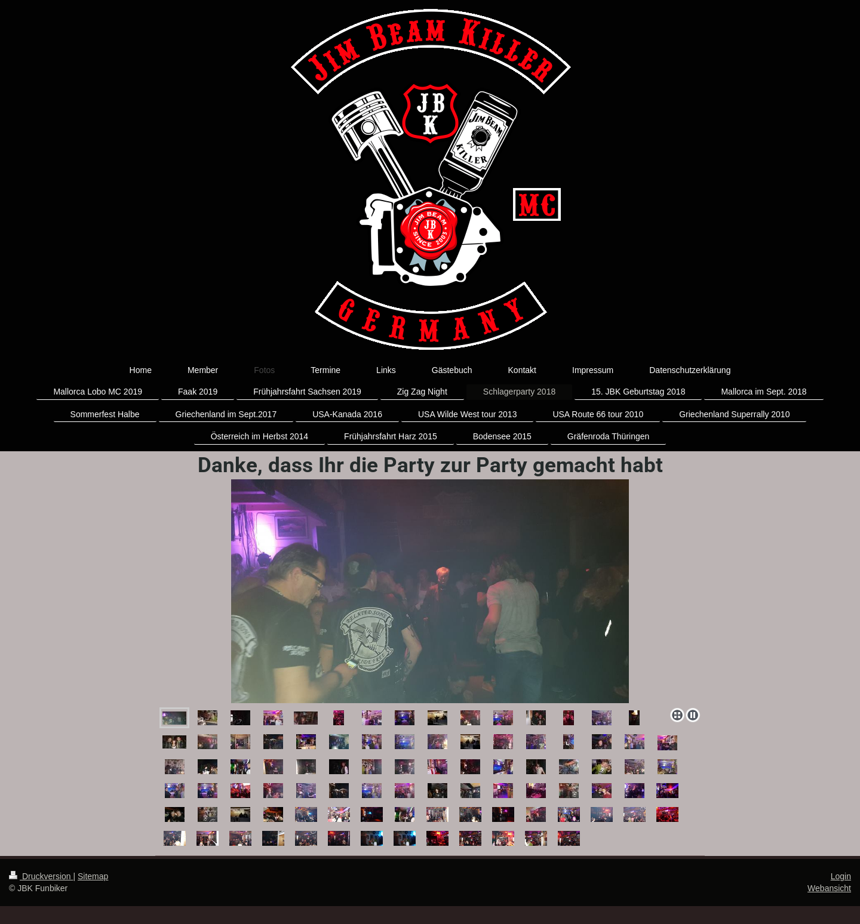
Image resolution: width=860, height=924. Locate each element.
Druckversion (41, 876)
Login (841, 876)
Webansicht (829, 888)
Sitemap (93, 876)
